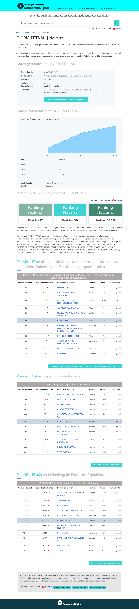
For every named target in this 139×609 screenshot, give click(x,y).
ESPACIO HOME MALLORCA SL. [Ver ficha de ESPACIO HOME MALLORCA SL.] (69, 348)
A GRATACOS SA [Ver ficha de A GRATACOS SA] (63, 500)
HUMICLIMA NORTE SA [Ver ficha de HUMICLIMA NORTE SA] (66, 447)
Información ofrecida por (107, 28)
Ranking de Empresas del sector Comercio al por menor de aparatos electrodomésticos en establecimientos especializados (86, 366)
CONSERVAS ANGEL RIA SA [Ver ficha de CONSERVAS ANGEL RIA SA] (68, 427)
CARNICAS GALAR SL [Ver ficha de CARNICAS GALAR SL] (65, 404)
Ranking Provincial (87, 9)
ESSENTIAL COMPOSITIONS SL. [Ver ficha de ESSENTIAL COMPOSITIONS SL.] (70, 515)
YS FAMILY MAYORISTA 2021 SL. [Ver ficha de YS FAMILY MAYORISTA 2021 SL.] (70, 510)
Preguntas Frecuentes (62, 587)
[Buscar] (117, 23)
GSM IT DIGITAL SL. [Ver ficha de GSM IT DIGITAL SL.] (65, 505)
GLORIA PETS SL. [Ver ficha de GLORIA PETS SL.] (64, 320)
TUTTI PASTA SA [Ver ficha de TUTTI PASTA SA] (64, 452)
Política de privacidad (97, 587)
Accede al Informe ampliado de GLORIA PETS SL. (66, 100)
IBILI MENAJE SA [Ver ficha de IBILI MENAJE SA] (64, 287)
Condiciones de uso (80, 587)
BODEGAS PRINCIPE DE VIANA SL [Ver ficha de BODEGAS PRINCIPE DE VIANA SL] (70, 394)
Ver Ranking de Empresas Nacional (105, 563)
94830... (47, 83)
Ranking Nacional (66, 9)
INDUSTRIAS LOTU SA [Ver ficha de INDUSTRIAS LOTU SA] (66, 399)
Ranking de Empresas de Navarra (106, 465)
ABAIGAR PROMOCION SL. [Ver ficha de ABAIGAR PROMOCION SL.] (67, 409)
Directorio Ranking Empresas (26, 32)
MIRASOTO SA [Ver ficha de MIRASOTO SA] (63, 545)
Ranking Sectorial (109, 9)
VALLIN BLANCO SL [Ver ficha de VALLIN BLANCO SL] (65, 550)
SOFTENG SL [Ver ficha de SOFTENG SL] (62, 533)
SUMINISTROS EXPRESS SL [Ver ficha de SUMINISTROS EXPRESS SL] (68, 336)
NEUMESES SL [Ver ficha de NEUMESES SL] (63, 353)
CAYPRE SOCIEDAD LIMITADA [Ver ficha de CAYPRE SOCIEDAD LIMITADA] (69, 308)
